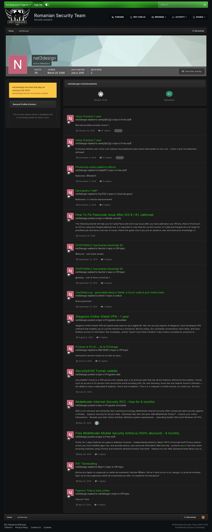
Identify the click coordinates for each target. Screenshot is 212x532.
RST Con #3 (139, 17)
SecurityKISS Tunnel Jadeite (96, 371)
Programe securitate (115, 320)
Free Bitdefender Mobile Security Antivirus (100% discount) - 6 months (127, 433)
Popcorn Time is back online (92, 490)
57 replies (104, 130)
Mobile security (113, 218)
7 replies (100, 481)
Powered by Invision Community (190, 527)
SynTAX (102, 194)
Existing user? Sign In (18, 5)
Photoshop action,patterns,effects (95, 167)
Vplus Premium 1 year (88, 116)
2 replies (106, 306)
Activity (180, 17)
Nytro (101, 467)
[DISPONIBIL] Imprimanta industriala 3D (99, 245)
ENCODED (103, 350)
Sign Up (38, 4)
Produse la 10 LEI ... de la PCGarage (96, 346)
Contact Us (36, 527)
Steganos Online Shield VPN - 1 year (102, 316)
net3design (81, 119)
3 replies (101, 337)
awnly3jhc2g (104, 119)
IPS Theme (9, 524)
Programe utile (112, 374)
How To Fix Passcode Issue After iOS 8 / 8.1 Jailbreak (114, 215)
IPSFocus (22, 524)
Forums (119, 17)
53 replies (101, 361)
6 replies (106, 259)
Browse (159, 17)
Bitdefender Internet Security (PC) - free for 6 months (115, 402)
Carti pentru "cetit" (86, 190)
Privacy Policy (21, 527)
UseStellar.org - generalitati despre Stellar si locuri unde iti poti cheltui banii (119, 292)
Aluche (101, 248)
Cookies (47, 527)
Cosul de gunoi (124, 194)
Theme (8, 527)
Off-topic (120, 248)
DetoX (101, 295)
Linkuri (118, 295)
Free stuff (126, 119)
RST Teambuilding (86, 463)
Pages (200, 17)
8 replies (105, 205)
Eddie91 (102, 170)
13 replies (106, 181)
